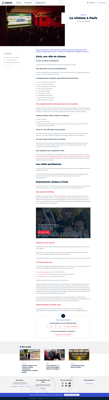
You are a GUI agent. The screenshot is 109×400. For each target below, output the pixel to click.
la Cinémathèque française (54, 156)
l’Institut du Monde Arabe (54, 158)
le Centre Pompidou (68, 156)
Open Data (61, 398)
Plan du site (77, 398)
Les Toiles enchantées (43, 272)
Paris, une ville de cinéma (12, 57)
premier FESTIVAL (61, 196)
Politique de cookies (69, 398)
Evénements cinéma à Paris (13, 62)
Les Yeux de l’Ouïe (42, 274)
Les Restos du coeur (43, 276)
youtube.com (55, 224)
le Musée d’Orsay (79, 156)
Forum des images (61, 252)
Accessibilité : (46, 398)
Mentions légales (32, 398)
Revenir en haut (8, 66)
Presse (56, 398)
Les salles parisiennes (11, 60)
